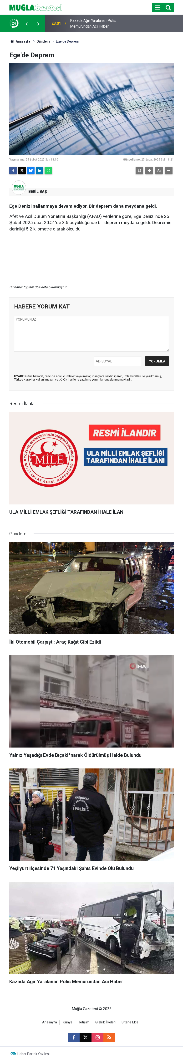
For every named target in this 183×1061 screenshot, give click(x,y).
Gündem (43, 41)
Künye (67, 1022)
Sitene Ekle (130, 1022)
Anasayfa (19, 41)
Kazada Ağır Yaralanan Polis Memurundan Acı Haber (93, 23)
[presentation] (26, 23)
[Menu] (157, 7)
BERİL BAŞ (37, 191)
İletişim (83, 1022)
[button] (149, 170)
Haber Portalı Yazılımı (33, 1054)
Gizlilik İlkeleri (105, 1022)
